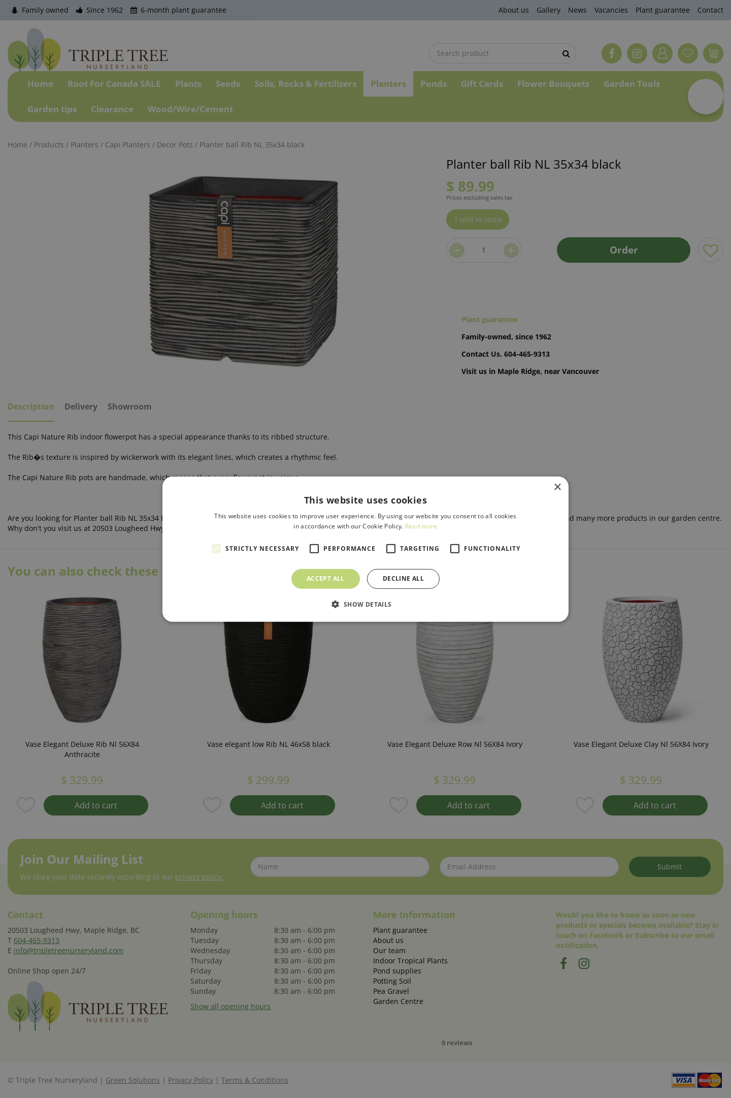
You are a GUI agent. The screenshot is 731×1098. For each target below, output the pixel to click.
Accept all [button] (326, 578)
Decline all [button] (403, 578)
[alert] (365, 549)
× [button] (557, 487)
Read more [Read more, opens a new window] (421, 526)
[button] (365, 604)
